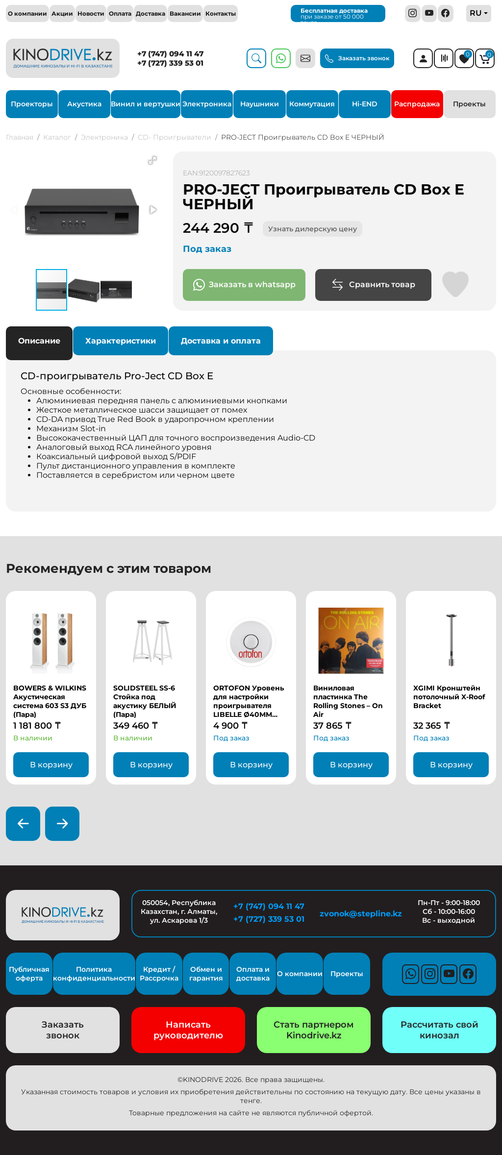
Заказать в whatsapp (244, 285)
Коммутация (312, 103)
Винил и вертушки (145, 103)
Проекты (469, 103)
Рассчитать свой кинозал (439, 1030)
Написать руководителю (188, 1030)
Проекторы (32, 103)
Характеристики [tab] (120, 340)
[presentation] (23, 824)
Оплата (120, 13)
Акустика (84, 103)
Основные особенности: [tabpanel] (251, 433)
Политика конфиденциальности (94, 974)
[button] (152, 160)
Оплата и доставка (253, 974)
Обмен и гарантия (206, 974)
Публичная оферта (29, 974)
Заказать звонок (357, 59)
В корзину (51, 764)
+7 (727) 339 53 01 (170, 63)
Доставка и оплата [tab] (221, 340)
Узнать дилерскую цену (312, 228)
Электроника (206, 103)
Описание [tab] (39, 340)
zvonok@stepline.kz (359, 913)
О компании (27, 13)
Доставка (150, 13)
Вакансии (185, 13)
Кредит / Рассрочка (159, 974)
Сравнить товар (373, 285)
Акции (62, 13)
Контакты (220, 13)
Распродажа (417, 103)
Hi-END (364, 103)
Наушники (259, 103)
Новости (90, 13)
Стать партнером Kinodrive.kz (314, 1030)
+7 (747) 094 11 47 (170, 53)
